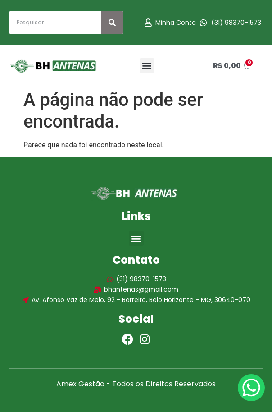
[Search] (112, 22)
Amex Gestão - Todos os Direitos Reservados (136, 384)
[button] (147, 65)
